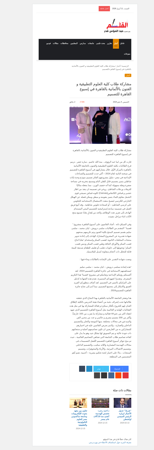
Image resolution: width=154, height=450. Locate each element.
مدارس (75, 43)
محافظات (56, 43)
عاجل (114, 43)
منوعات (119, 54)
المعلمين (66, 43)
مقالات (47, 43)
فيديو (40, 43)
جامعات (83, 43)
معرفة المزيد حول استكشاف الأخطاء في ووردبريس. (102, 442)
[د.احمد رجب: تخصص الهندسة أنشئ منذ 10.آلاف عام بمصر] (92, 403)
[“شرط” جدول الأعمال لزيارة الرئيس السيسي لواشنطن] (114, 403)
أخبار (108, 43)
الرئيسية (118, 66)
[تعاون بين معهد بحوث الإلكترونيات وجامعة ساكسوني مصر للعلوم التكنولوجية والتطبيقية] (70, 403)
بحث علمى (92, 43)
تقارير (101, 43)
